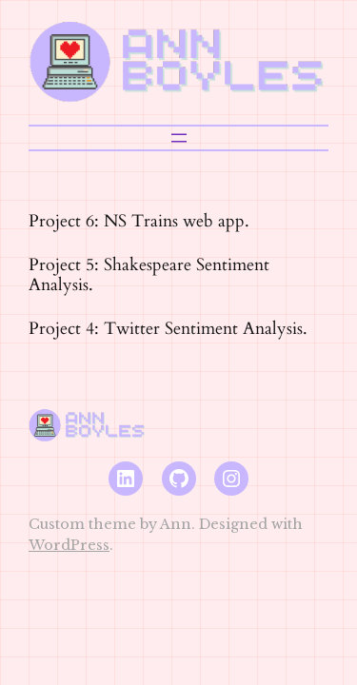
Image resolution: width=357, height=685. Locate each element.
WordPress (69, 545)
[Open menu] (179, 138)
